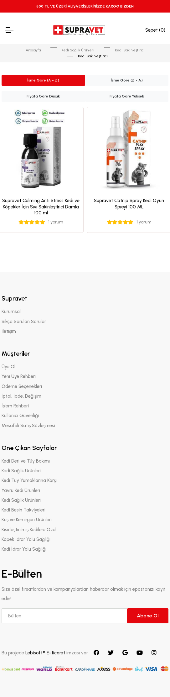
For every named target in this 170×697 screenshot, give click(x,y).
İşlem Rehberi (15, 406)
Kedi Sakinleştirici (130, 50)
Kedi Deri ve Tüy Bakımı (26, 461)
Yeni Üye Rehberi (19, 376)
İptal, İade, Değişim (21, 396)
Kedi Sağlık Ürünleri (77, 50)
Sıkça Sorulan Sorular (24, 321)
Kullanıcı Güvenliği (20, 415)
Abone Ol (148, 616)
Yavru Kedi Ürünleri (21, 490)
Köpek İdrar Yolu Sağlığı (26, 539)
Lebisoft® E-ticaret (45, 653)
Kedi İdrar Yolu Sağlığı (24, 549)
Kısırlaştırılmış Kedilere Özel (29, 529)
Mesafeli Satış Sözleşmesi (28, 425)
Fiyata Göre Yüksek (127, 96)
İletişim (9, 331)
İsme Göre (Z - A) (127, 80)
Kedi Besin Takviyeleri (23, 510)
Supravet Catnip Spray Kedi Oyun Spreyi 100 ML (129, 204)
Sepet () (155, 30)
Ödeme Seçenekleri (22, 386)
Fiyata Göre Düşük (43, 96)
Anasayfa (33, 50)
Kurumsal (11, 311)
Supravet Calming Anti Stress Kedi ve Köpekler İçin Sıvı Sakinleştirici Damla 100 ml (41, 207)
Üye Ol (8, 366)
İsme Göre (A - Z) (43, 80)
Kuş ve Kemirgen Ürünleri (27, 519)
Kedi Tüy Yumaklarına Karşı (29, 480)
